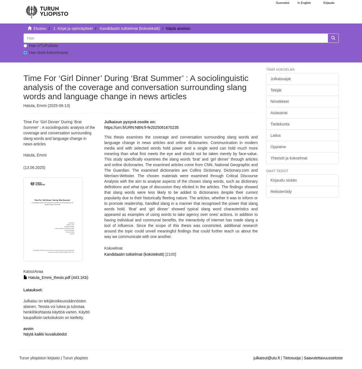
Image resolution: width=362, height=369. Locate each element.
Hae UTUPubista (41, 45)
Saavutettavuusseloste (323, 358)
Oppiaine (278, 147)
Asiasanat (278, 113)
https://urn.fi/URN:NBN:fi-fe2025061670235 (141, 127)
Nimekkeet (279, 101)
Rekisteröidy (281, 191)
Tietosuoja (292, 358)
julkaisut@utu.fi (267, 358)
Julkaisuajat (280, 79)
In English (304, 2)
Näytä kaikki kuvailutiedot (45, 334)
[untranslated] (176, 38)
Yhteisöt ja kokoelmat (288, 158)
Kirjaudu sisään (283, 180)
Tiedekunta (280, 124)
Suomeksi (282, 2)
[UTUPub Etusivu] (47, 9)
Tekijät (276, 90)
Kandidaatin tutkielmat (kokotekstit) (130, 28)
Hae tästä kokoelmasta (46, 52)
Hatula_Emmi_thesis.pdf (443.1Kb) (56, 277)
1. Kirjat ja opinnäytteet (73, 28)
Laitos (275, 135)
